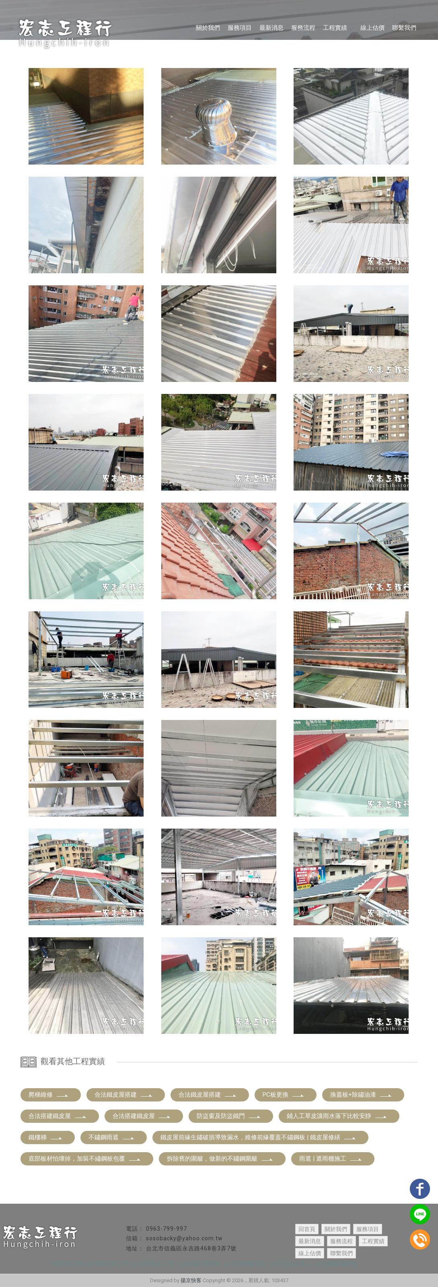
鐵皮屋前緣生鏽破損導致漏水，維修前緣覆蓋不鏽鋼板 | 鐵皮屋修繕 (258, 1137)
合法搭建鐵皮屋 (58, 1116)
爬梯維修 (49, 1094)
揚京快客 (191, 1280)
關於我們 (208, 27)
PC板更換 (283, 1094)
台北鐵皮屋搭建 (199, 1263)
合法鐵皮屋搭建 (124, 1094)
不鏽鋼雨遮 (111, 1137)
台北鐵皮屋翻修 (336, 1263)
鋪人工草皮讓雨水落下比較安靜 (337, 1116)
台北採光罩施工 (290, 1263)
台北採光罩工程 (153, 1263)
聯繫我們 (404, 27)
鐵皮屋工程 (67, 1263)
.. (246, 1280)
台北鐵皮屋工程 (107, 1263)
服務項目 (240, 27)
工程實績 (338, 27)
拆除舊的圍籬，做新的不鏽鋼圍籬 (220, 1158)
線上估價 (372, 27)
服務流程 (303, 27)
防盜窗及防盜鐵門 (229, 1116)
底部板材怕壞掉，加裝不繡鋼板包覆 (85, 1158)
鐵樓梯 (46, 1137)
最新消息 (271, 27)
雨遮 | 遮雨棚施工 (330, 1158)
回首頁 (306, 1229)
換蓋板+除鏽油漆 (361, 1094)
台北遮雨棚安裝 (245, 1263)
